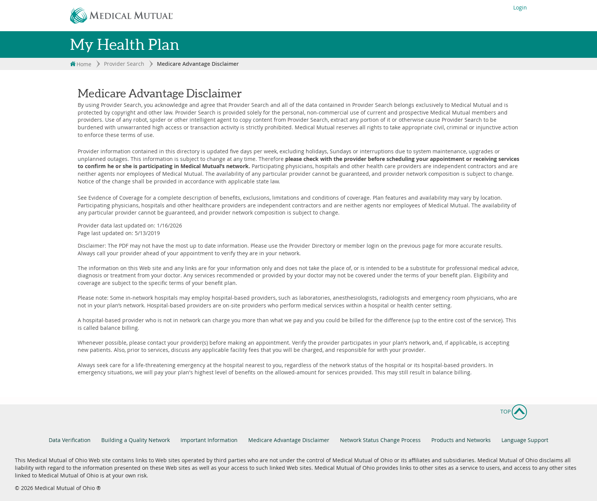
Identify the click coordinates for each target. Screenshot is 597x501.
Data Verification (70, 440)
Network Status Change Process (380, 440)
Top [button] (513, 409)
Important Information (209, 440)
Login (520, 7)
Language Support (524, 440)
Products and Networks (461, 440)
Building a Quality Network (135, 440)
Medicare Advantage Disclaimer (288, 440)
